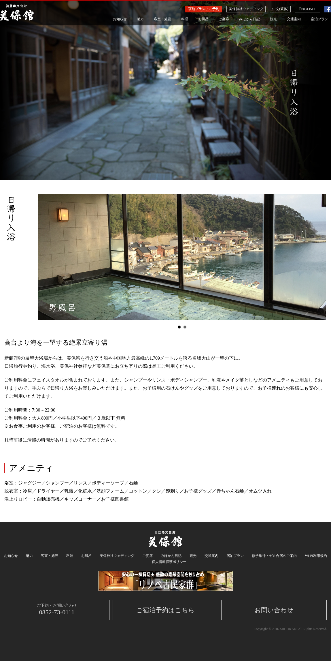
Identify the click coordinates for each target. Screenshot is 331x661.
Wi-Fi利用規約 (316, 556)
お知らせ (120, 19)
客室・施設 (162, 19)
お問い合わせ (274, 610)
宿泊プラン (319, 19)
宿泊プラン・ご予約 (203, 9)
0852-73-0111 (56, 609)
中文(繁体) (280, 9)
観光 (273, 19)
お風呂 (203, 19)
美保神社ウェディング (246, 9)
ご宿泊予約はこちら (165, 610)
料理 (184, 19)
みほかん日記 (249, 19)
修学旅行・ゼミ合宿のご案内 (274, 556)
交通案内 (294, 19)
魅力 (140, 19)
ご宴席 (224, 19)
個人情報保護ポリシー (169, 562)
